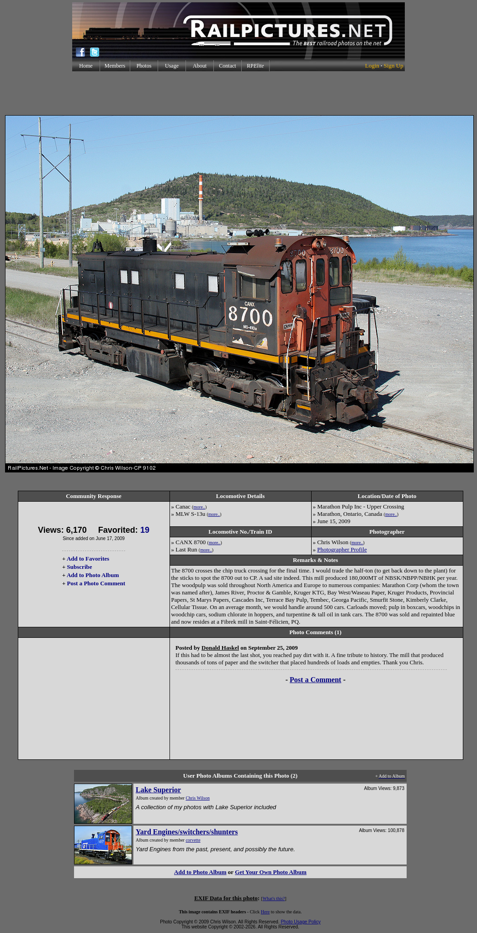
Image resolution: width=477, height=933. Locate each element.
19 (144, 530)
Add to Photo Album (93, 575)
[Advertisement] (238, 93)
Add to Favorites (88, 558)
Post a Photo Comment (96, 583)
